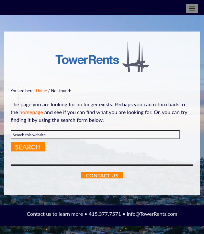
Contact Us (102, 175)
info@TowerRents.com (152, 214)
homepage (31, 112)
